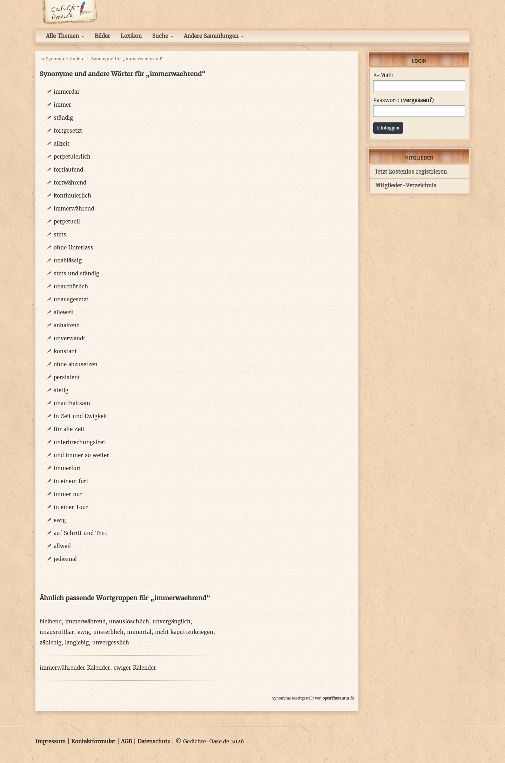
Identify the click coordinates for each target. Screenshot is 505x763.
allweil (62, 546)
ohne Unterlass (73, 247)
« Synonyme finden (62, 58)
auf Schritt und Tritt (80, 533)
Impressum (50, 741)
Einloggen (388, 127)
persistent (67, 377)
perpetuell (67, 221)
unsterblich (108, 632)
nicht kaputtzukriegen (184, 632)
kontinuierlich (72, 195)
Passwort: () (403, 100)
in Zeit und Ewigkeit (80, 416)
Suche (162, 36)
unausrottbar (57, 632)
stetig (61, 390)
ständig (63, 117)
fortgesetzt (68, 130)
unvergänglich (171, 621)
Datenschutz (153, 741)
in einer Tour (71, 507)
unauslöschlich (129, 621)
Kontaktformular (93, 741)
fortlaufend (68, 169)
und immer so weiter (81, 455)
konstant (65, 351)
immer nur (68, 494)
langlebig (77, 642)
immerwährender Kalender (75, 667)
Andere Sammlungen (214, 36)
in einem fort (71, 481)
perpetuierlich (72, 156)
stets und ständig (76, 273)
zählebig (50, 642)
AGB (126, 741)
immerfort (67, 468)
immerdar (67, 91)
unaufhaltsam (72, 403)
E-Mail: (383, 75)
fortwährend (70, 182)
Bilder (102, 36)
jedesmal (65, 559)
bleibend (51, 621)
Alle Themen (65, 36)
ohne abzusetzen (75, 364)
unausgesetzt (71, 299)
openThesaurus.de (338, 698)
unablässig (68, 260)
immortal (139, 632)
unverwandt (69, 338)
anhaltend (67, 325)
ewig (60, 520)
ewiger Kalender (135, 667)
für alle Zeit (69, 429)
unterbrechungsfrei (79, 442)
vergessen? (417, 100)
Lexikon (131, 36)
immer (62, 104)
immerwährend (74, 208)
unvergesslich (110, 642)
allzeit (61, 143)
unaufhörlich (71, 286)
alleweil (64, 312)
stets (60, 234)
